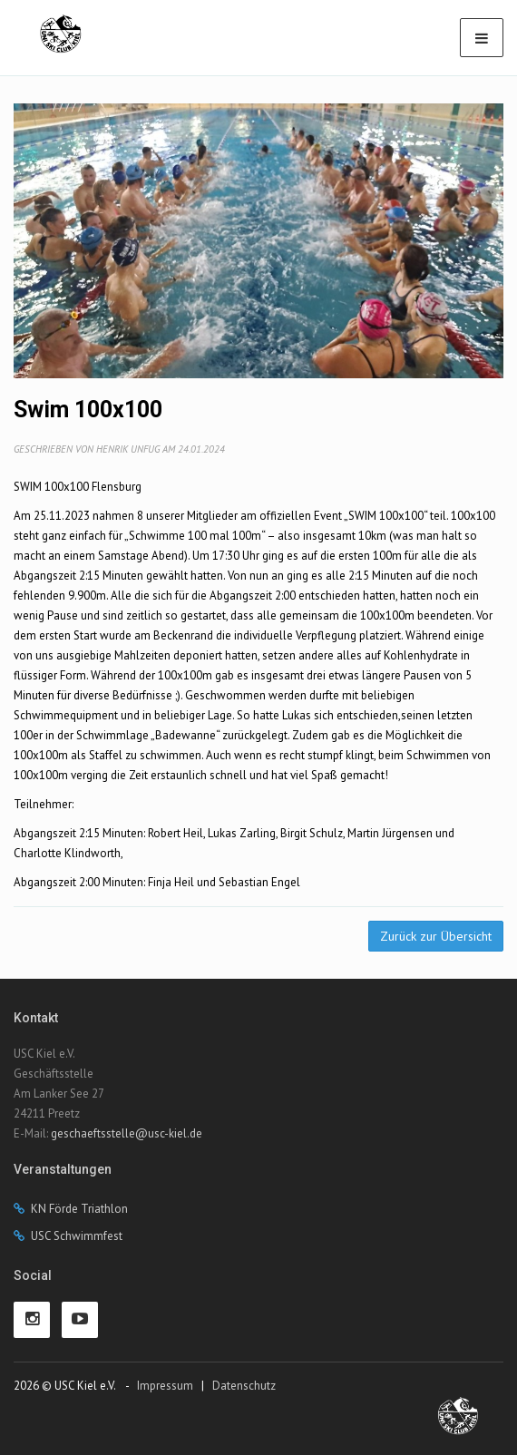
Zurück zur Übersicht (436, 936)
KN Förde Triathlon (79, 1208)
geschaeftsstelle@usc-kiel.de (126, 1133)
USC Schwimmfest (76, 1236)
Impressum (165, 1385)
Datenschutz (244, 1385)
